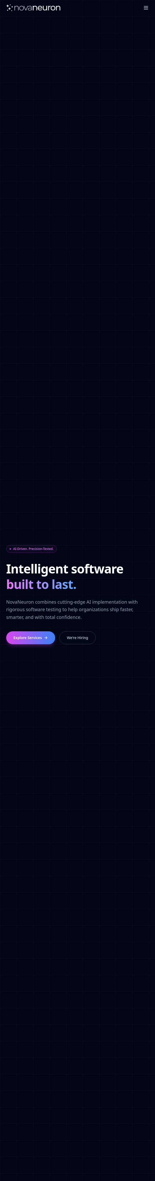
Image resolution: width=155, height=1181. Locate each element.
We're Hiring (77, 637)
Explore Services (30, 637)
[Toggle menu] (146, 8)
